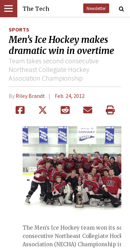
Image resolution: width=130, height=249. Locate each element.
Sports (19, 29)
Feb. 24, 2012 (70, 95)
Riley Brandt (30, 95)
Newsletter (96, 8)
